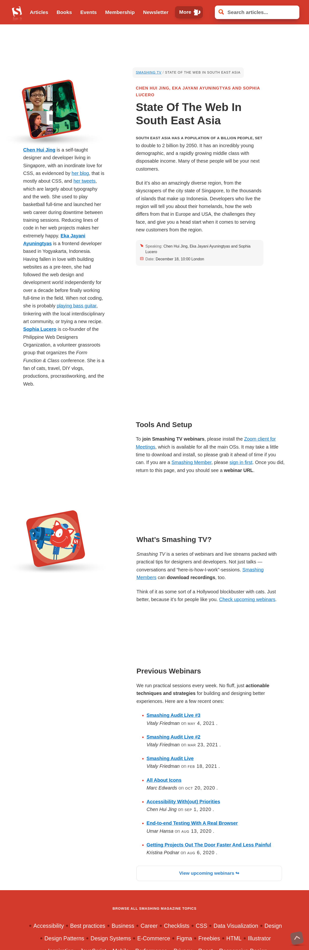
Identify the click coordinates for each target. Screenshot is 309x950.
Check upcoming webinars (247, 599)
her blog (80, 173)
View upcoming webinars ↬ (209, 873)
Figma (184, 938)
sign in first (241, 462)
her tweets (84, 181)
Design (273, 926)
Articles (39, 12)
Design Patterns (64, 938)
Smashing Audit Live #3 (173, 715)
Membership (120, 12)
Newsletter (156, 12)
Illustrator (259, 938)
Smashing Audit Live (170, 758)
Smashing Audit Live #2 (173, 737)
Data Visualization (235, 926)
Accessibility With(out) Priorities (183, 801)
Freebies (209, 938)
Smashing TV (149, 72)
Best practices (87, 926)
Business (123, 926)
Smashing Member (191, 462)
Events (88, 12)
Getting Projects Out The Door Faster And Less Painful (209, 844)
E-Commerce (153, 938)
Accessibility (48, 926)
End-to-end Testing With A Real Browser (192, 823)
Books (64, 12)
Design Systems (111, 938)
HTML (234, 938)
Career (149, 926)
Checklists (177, 926)
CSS (201, 926)
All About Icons (164, 780)
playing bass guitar (76, 305)
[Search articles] (257, 12)
